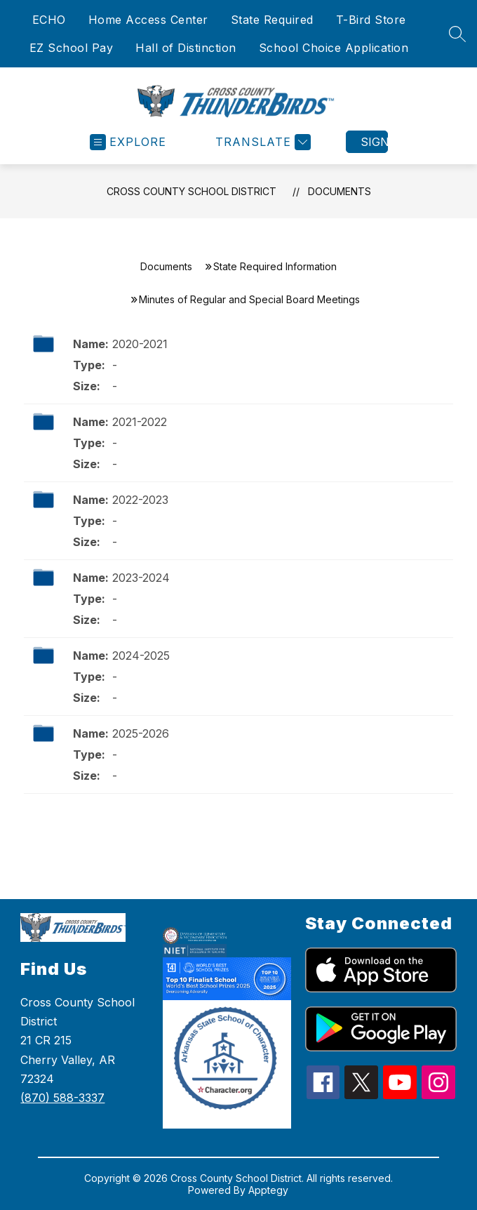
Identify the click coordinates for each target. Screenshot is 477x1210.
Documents (339, 191)
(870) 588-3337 (62, 1098)
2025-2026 (140, 733)
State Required (272, 20)
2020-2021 (140, 344)
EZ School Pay (71, 48)
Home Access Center (148, 20)
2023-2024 (141, 578)
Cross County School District (191, 191)
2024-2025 (141, 656)
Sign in (374, 142)
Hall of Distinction (185, 48)
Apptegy (268, 1190)
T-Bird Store (371, 20)
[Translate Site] (261, 142)
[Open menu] (128, 142)
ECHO (49, 20)
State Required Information (275, 266)
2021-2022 (139, 422)
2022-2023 (140, 500)
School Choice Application (334, 48)
